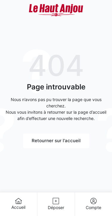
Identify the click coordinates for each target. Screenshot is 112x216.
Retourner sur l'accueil (56, 140)
